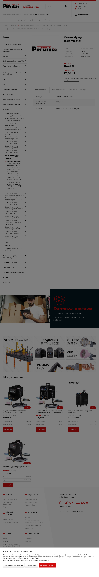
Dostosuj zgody (32, 565)
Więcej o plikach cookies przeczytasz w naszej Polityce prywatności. (26, 560)
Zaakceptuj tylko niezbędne (14, 565)
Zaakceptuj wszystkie (47, 565)
